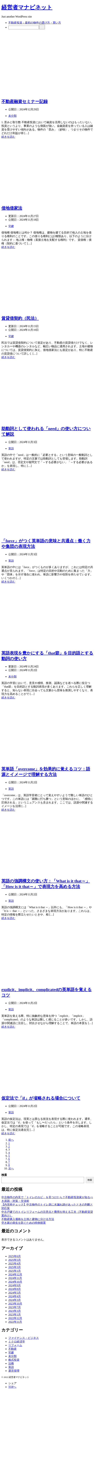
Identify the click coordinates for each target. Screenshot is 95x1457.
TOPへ (12, 1386)
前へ (11, 1139)
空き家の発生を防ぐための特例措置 (23, 1222)
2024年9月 (14, 1285)
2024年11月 (15, 1278)
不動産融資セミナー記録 (24, 101)
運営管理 (13, 1370)
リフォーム (15, 1345)
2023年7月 (14, 1307)
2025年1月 (14, 1270)
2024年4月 (14, 1296)
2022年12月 (15, 1318)
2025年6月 (14, 1256)
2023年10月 (15, 1303)
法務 (11, 1363)
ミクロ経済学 (16, 1341)
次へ (11, 1168)
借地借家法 (11, 208)
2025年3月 (14, 1267)
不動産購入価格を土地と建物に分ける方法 (27, 1219)
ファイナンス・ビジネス (23, 1337)
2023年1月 (14, 1314)
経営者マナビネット (26, 7)
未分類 (12, 115)
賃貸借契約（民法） (20, 318)
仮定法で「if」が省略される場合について (40, 1098)
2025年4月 (14, 1263)
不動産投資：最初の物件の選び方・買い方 (34, 22)
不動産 (12, 1348)
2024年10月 (15, 1281)
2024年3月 (14, 1299)
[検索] (23, 27)
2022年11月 (15, 1321)
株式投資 (13, 1359)
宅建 (11, 226)
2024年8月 (14, 1289)
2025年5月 (14, 1259)
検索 (4, 1174)
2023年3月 (14, 1310)
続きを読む (8, 136)
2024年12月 (15, 1274)
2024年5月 (14, 1292)
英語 (11, 448)
